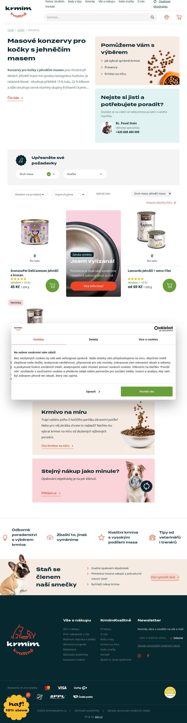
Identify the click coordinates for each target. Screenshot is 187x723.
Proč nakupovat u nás (76, 634)
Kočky (21, 30)
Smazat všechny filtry (161, 202)
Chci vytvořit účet (163, 577)
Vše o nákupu (71, 629)
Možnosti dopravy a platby (79, 639)
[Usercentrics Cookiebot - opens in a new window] (157, 329)
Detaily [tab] (93, 339)
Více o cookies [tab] (148, 339)
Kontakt (50, 6)
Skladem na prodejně (28, 194)
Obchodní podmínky (75, 654)
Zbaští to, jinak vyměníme (115, 659)
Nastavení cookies (74, 659)
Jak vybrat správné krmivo (122, 61)
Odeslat (176, 638)
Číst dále (13, 98)
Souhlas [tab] (38, 339)
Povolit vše (147, 391)
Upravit (93, 391)
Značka (71, 174)
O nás (104, 634)
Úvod (10, 30)
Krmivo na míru (115, 74)
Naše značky (108, 649)
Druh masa (26, 174)
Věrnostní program (74, 644)
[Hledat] (152, 17)
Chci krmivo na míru (55, 446)
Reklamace (69, 649)
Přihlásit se (49, 493)
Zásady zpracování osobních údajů (159, 645)
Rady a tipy (107, 639)
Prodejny (105, 629)
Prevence (111, 67)
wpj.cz (99, 716)
